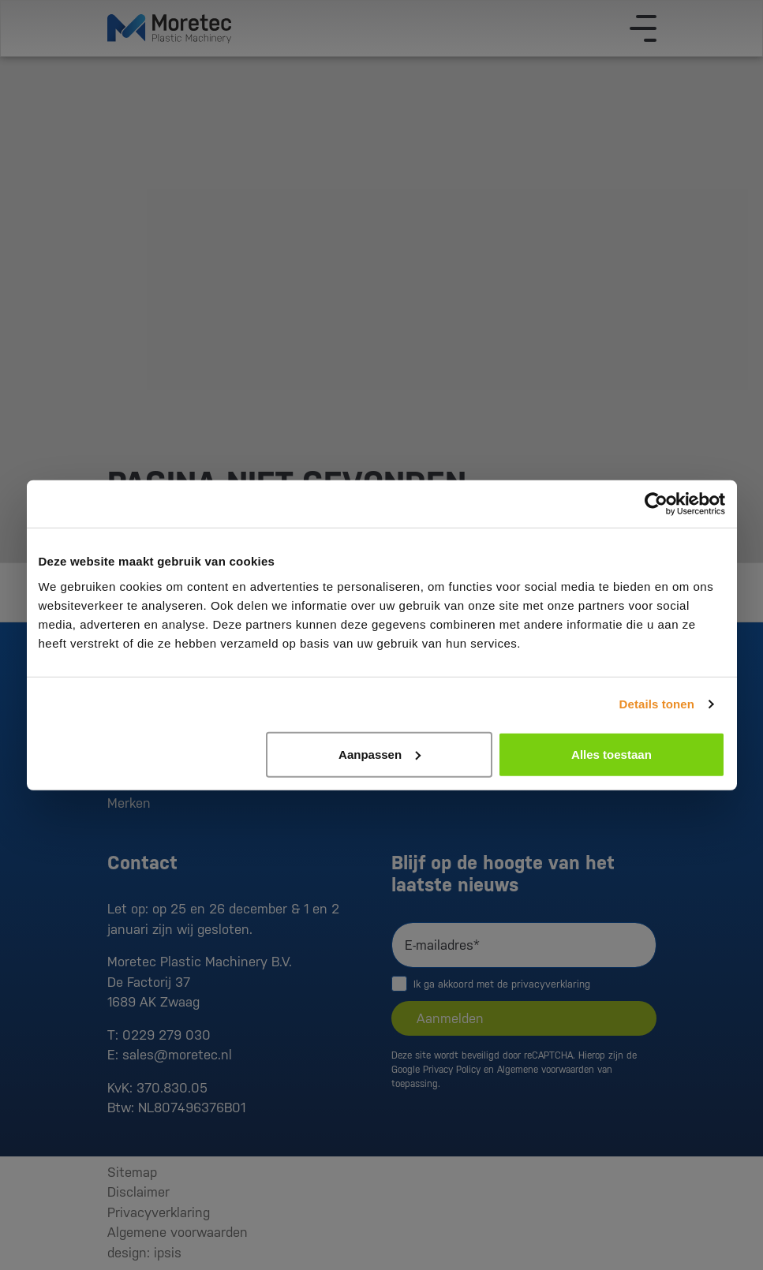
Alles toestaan (611, 753)
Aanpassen (379, 753)
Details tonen (656, 704)
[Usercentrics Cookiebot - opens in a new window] (656, 504)
